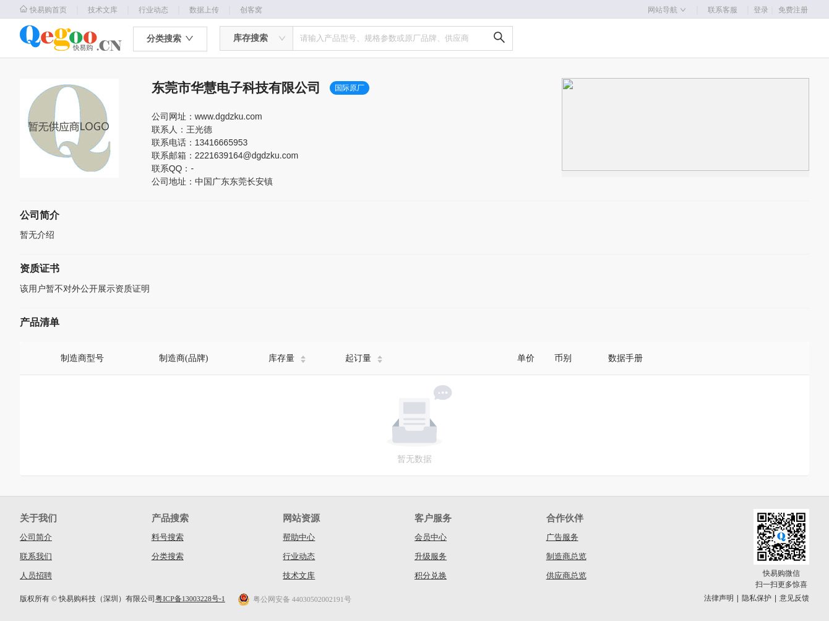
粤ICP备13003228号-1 (190, 598)
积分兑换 (430, 575)
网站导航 (667, 10)
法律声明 (719, 598)
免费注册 (793, 10)
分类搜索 (168, 556)
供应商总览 (566, 575)
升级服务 (430, 556)
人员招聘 (36, 575)
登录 (765, 10)
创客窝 (251, 10)
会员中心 (430, 537)
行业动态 (153, 10)
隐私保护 (756, 598)
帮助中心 (299, 537)
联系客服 (722, 10)
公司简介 (36, 537)
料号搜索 (168, 537)
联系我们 (36, 556)
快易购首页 (43, 9)
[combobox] (256, 38)
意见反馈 (794, 598)
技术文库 (103, 10)
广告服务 (562, 537)
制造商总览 (566, 556)
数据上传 (204, 10)
